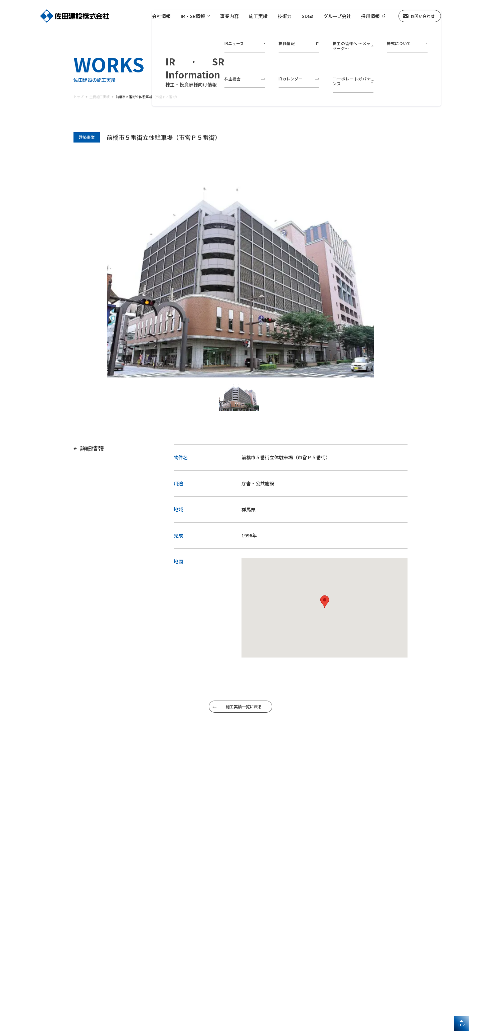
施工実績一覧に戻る (244, 706)
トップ (78, 97)
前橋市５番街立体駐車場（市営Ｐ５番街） (147, 97)
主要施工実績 (100, 97)
